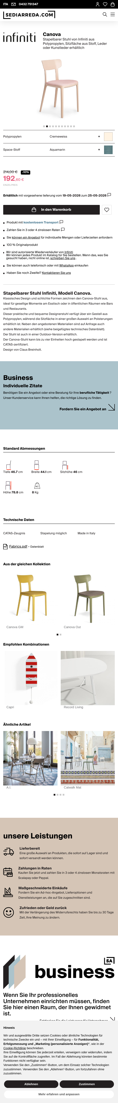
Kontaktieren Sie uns (56, 273)
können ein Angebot (26, 237)
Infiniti (69, 252)
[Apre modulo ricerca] (105, 14)
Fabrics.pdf (18, 547)
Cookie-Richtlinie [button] (14, 1048)
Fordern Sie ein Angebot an (82, 409)
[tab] (44, 126)
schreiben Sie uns (62, 258)
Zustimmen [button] (87, 1084)
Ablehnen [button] (31, 1084)
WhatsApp (66, 265)
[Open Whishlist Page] (105, 4)
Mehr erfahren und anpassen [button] (58, 1094)
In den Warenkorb (51, 210)
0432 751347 (28, 4)
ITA (5, 4)
